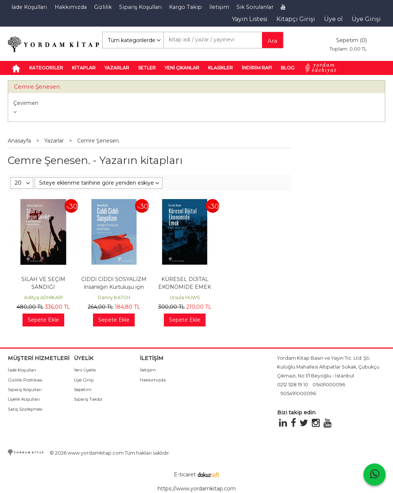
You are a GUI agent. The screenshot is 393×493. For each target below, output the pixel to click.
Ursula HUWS (185, 297)
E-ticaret (185, 474)
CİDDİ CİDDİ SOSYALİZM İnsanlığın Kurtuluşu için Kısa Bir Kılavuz (113, 287)
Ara (272, 40)
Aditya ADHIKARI (43, 297)
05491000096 (329, 384)
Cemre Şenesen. (37, 86)
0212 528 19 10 (292, 384)
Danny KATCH (114, 297)
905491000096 (298, 393)
